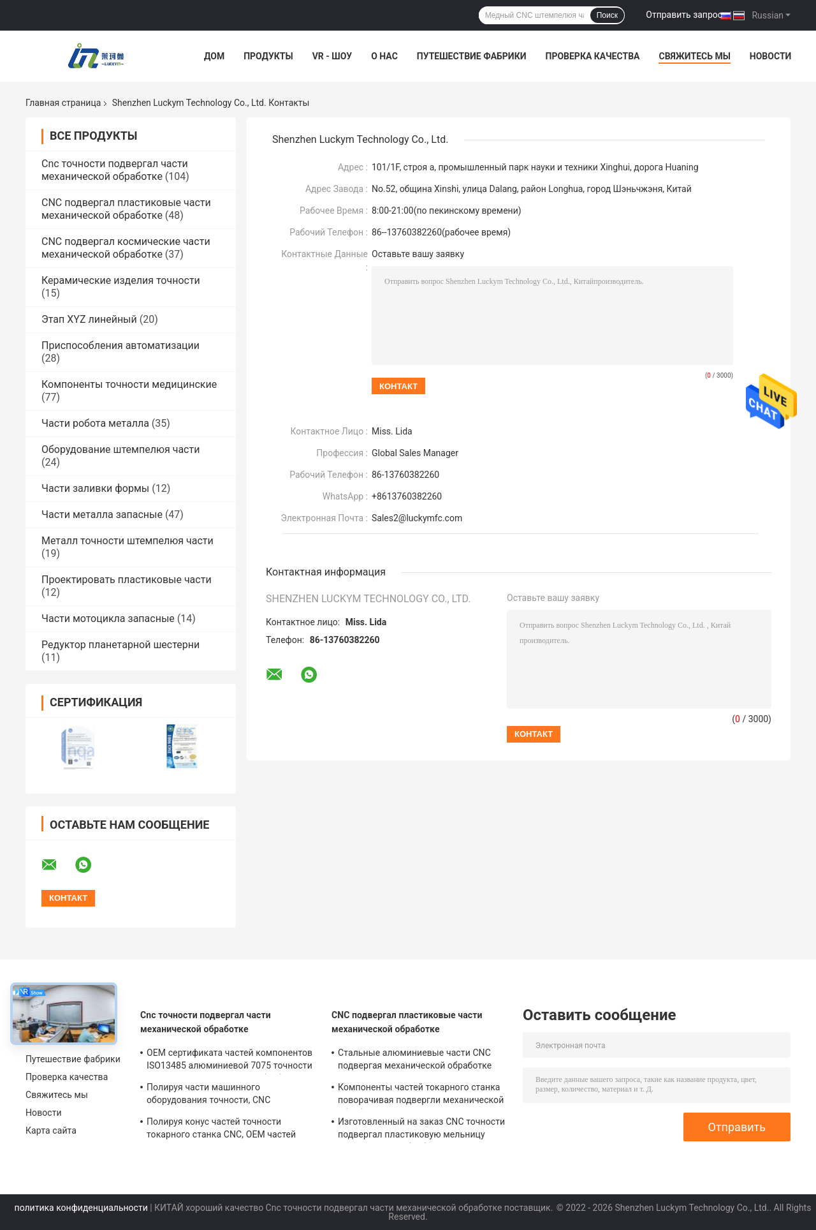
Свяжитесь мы (694, 56)
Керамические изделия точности (120, 280)
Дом (214, 56)
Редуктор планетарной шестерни (120, 645)
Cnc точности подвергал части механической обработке (114, 170)
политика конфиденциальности (81, 1208)
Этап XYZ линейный (89, 319)
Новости (771, 56)
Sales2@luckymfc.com (417, 518)
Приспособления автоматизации (120, 345)
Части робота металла (95, 423)
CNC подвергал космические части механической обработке (125, 247)
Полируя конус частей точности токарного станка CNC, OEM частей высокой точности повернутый (221, 1129)
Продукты (268, 56)
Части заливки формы (95, 488)
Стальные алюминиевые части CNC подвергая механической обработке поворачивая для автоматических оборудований (415, 1061)
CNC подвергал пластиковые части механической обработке (126, 208)
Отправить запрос (684, 15)
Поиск (607, 15)
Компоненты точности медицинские (129, 384)
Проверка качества (592, 56)
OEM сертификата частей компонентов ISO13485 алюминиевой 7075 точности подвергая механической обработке (229, 1061)
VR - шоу (332, 56)
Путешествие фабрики (472, 56)
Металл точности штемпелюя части (127, 541)
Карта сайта (51, 1130)
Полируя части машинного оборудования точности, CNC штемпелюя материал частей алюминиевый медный (209, 1095)
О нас (384, 56)
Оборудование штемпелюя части (120, 449)
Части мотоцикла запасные (108, 618)
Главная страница (63, 103)
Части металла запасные (102, 514)
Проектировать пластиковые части (126, 580)
